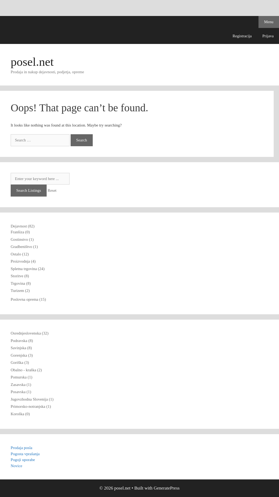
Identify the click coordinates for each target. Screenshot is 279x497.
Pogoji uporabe (23, 460)
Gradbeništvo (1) (24, 247)
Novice (16, 466)
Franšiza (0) (20, 232)
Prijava (268, 36)
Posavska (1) (21, 392)
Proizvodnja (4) (23, 261)
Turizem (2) (20, 290)
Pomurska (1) (21, 377)
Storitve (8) (20, 276)
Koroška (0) (20, 414)
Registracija (242, 36)
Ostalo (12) (20, 254)
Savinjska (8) (21, 348)
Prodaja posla (21, 448)
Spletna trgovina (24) (28, 269)
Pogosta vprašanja (25, 454)
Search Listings (28, 190)
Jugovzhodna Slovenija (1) (32, 399)
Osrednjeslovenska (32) (29, 333)
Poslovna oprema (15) (28, 299)
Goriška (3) (20, 362)
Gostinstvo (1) (22, 239)
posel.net (32, 61)
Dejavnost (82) (23, 226)
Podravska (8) (22, 341)
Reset (52, 190)
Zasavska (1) (21, 384)
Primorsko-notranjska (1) (31, 406)
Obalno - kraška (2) (26, 370)
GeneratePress (167, 488)
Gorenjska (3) (22, 355)
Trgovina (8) (21, 283)
